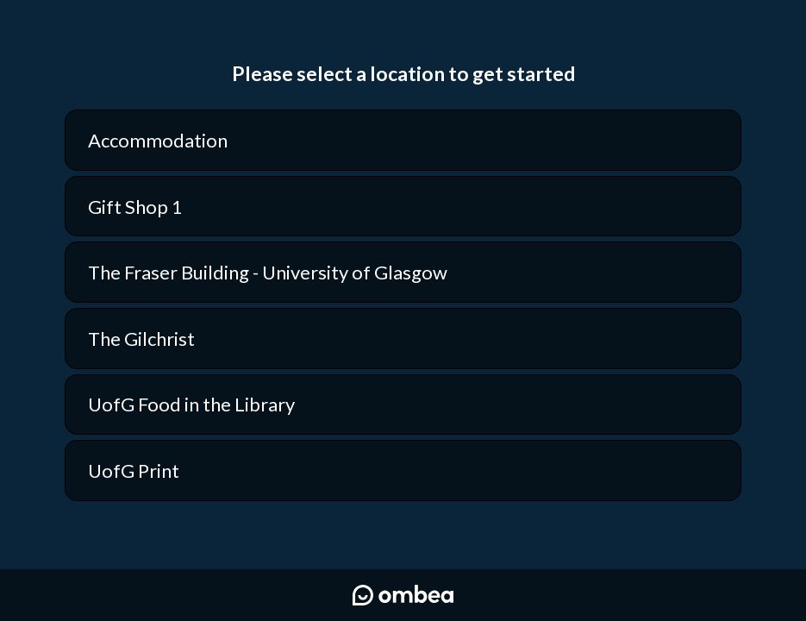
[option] (403, 140)
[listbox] (403, 305)
